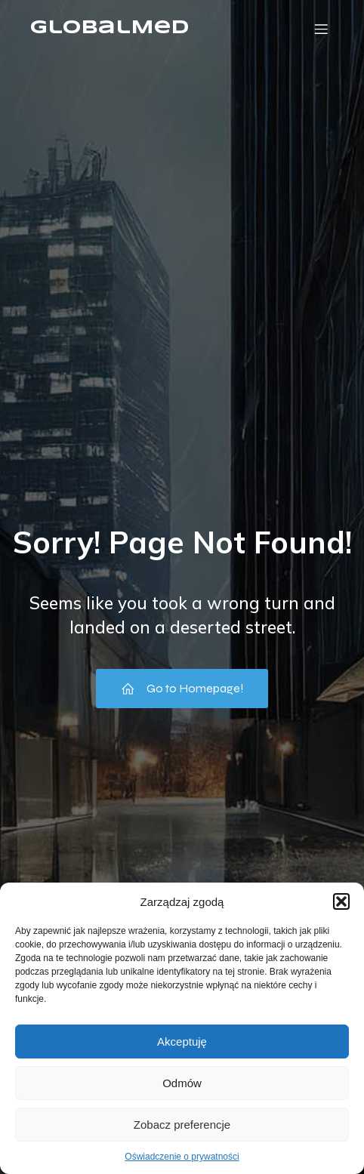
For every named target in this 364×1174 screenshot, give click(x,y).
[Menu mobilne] (321, 29)
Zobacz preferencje (182, 1124)
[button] (341, 901)
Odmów (182, 1083)
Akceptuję (182, 1041)
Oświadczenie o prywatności (182, 1156)
